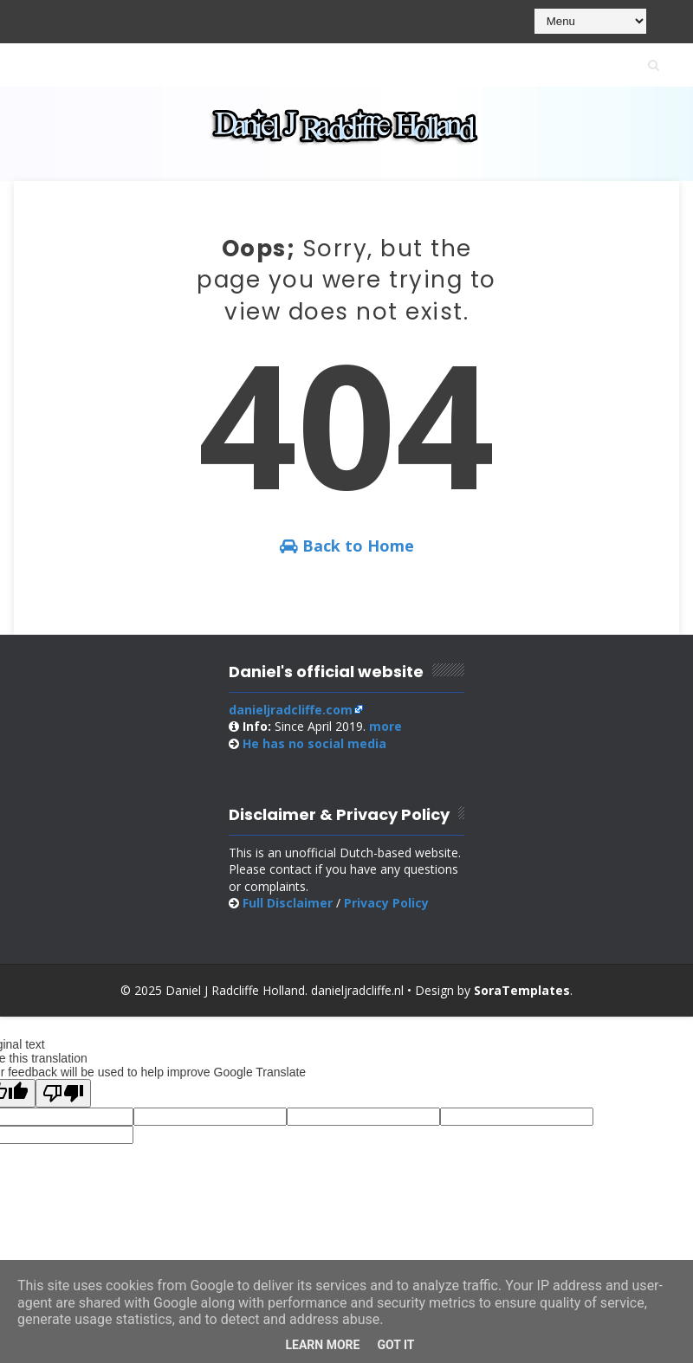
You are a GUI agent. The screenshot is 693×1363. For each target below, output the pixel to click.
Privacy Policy (386, 903)
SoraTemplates (522, 990)
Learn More (322, 1345)
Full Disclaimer (288, 903)
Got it (395, 1345)
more (385, 726)
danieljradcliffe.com (291, 709)
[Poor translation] (63, 1093)
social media (314, 743)
